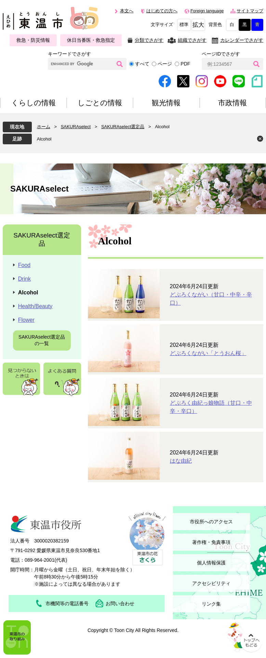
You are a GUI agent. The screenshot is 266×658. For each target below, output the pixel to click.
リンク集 (211, 604)
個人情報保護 (211, 562)
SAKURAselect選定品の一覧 (41, 340)
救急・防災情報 (33, 40)
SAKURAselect (76, 126)
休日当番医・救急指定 (91, 40)
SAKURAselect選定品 (122, 126)
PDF (185, 63)
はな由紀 (181, 461)
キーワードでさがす (69, 54)
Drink (24, 279)
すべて (142, 63)
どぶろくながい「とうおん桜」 (208, 353)
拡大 (198, 25)
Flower (26, 320)
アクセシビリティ (211, 583)
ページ (165, 63)
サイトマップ (250, 11)
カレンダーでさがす (241, 40)
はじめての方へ (161, 11)
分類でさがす (149, 40)
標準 (183, 24)
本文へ (126, 11)
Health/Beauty (35, 306)
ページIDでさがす (221, 54)
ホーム (43, 126)
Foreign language (207, 11)
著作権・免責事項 (211, 542)
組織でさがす (192, 40)
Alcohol (44, 139)
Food (24, 265)
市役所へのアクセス (211, 521)
